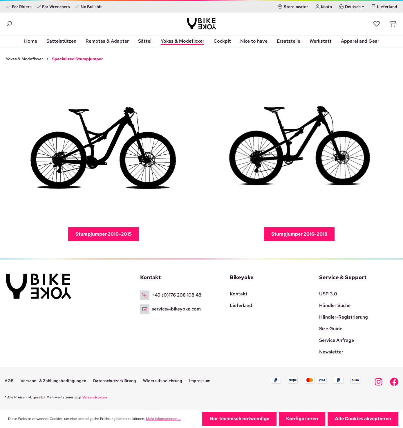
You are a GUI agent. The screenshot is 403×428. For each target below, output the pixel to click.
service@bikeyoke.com (176, 309)
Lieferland (384, 6)
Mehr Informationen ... (163, 418)
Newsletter (331, 352)
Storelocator (293, 6)
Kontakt (238, 294)
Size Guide (330, 329)
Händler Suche (334, 305)
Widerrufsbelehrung (162, 380)
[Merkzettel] (377, 23)
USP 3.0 (328, 294)
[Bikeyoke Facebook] (394, 383)
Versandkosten (94, 397)
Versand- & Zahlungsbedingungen (53, 380)
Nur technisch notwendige (239, 419)
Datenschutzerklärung (114, 380)
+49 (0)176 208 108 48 (176, 295)
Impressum (199, 380)
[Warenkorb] (391, 23)
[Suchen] (9, 24)
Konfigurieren (302, 419)
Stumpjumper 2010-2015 (103, 234)
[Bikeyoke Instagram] (378, 383)
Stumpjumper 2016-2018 (299, 234)
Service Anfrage (336, 340)
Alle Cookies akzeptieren (363, 419)
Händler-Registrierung (343, 317)
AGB (9, 380)
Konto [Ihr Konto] (323, 6)
